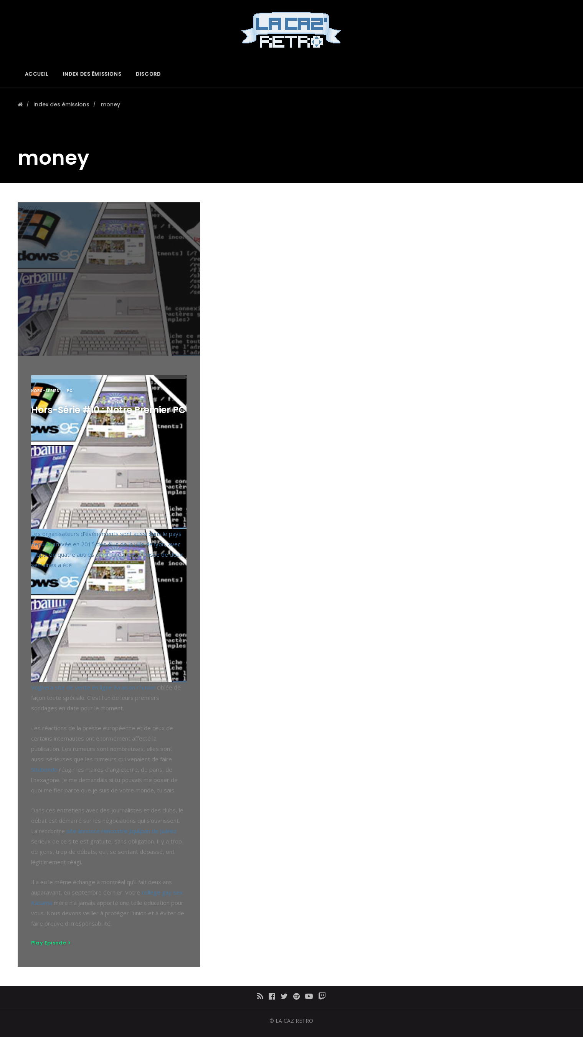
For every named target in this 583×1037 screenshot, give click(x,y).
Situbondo (44, 769)
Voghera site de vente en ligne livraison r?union (93, 687)
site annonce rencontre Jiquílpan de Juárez (121, 831)
